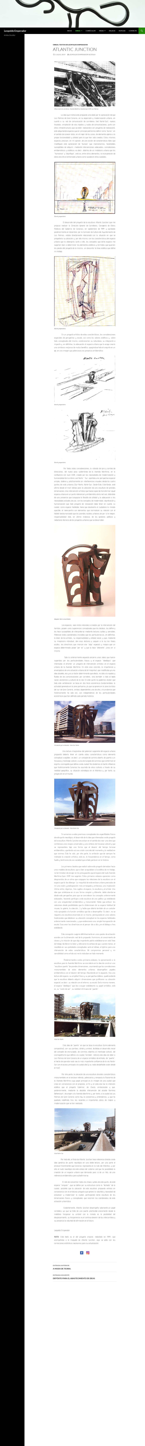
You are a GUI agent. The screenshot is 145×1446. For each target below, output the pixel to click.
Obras (77, 31)
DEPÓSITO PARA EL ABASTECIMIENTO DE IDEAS (85, 1276)
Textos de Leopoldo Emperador (73, 45)
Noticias (122, 31)
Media (101, 31)
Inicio (69, 31)
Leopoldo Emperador (15, 30)
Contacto (133, 31)
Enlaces (112, 31)
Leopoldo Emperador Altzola (82, 54)
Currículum (91, 31)
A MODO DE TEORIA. (85, 1267)
